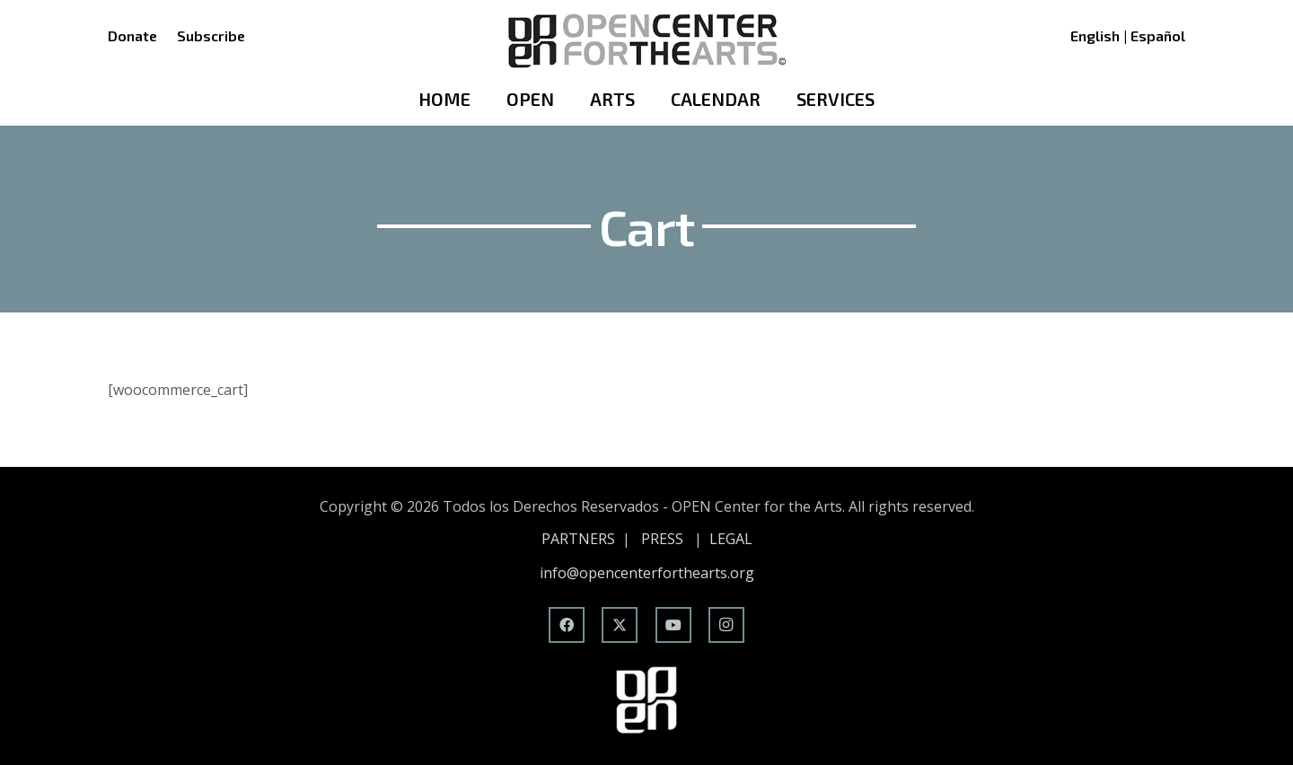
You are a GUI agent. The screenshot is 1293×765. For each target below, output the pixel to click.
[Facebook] (567, 625)
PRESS (662, 539)
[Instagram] (726, 625)
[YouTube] (673, 625)
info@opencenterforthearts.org (647, 573)
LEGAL (730, 539)
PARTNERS (578, 539)
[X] (620, 625)
